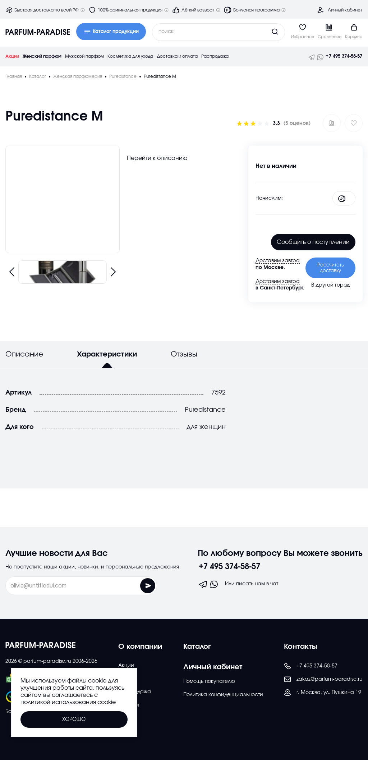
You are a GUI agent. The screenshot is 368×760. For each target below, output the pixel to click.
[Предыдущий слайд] (11, 271)
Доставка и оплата (177, 56)
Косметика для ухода (130, 56)
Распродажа (215, 56)
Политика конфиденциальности (223, 694)
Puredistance (205, 410)
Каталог (197, 646)
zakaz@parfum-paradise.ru (323, 679)
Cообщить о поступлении (313, 242)
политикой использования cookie (68, 702)
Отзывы (184, 354)
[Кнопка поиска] (261, 31)
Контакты (300, 646)
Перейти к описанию (157, 158)
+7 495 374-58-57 (344, 56)
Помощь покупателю (209, 681)
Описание (24, 354)
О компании (140, 646)
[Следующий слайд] (113, 271)
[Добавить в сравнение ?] (332, 123)
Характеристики (107, 354)
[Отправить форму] (131, 585)
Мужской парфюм (84, 56)
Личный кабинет (345, 10)
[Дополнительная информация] (82, 10)
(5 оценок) (297, 123)
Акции (12, 56)
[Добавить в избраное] (354, 123)
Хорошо (74, 719)
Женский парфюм (42, 56)
